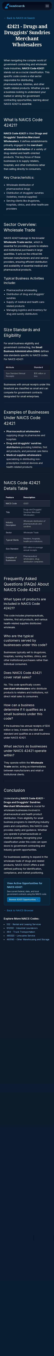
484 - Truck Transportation (21, 932)
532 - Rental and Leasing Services (24, 924)
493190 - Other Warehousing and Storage (28, 939)
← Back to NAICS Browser (18, 910)
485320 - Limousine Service (21, 935)
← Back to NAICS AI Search (19, 18)
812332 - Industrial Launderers (22, 928)
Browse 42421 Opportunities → (23, 899)
